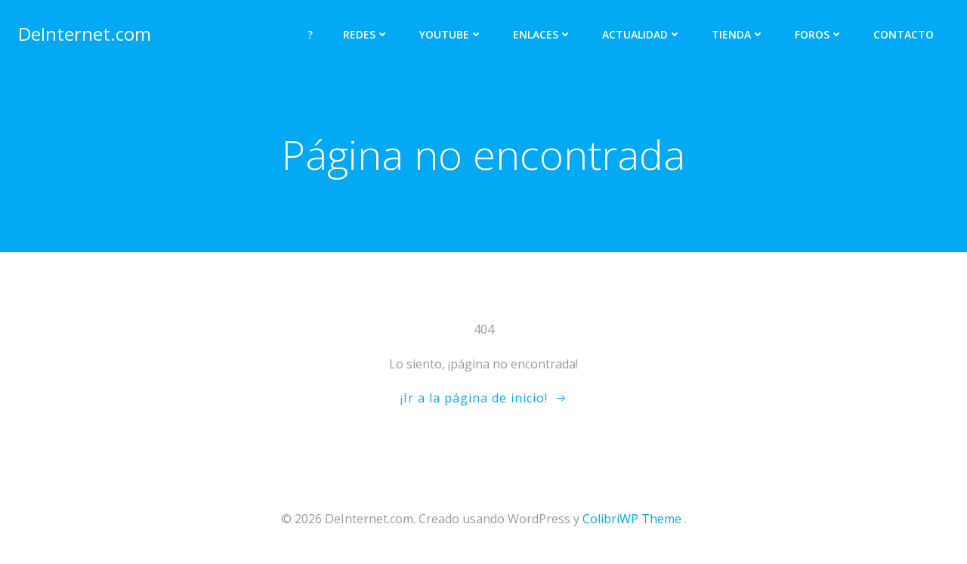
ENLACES (542, 34)
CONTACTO (903, 34)
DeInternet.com (84, 33)
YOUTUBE (451, 34)
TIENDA (738, 34)
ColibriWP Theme (631, 518)
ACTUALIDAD (641, 34)
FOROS (819, 34)
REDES (366, 34)
